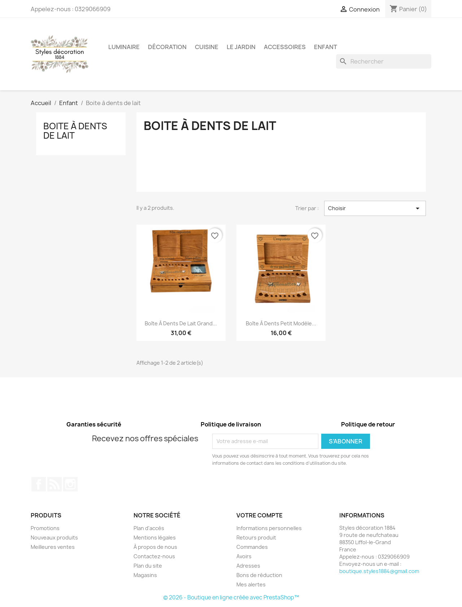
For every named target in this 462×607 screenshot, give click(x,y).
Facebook (38, 484)
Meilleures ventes (53, 546)
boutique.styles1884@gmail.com (379, 571)
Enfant (325, 47)
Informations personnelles (269, 528)
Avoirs (244, 556)
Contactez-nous (154, 556)
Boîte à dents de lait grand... (181, 323)
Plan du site (148, 565)
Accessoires (285, 47)
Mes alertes (251, 584)
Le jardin (241, 47)
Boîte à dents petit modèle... (281, 323)
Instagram (70, 484)
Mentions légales (155, 537)
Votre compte (259, 515)
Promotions (45, 528)
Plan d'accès (149, 528)
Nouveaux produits (54, 537)
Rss (54, 484)
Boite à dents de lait (75, 131)
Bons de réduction (259, 575)
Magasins (145, 575)
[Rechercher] (383, 61)
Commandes (252, 546)
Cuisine (206, 47)
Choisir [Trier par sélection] (375, 208)
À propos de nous (155, 546)
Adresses (248, 565)
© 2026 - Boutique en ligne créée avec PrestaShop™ (231, 597)
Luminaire (124, 47)
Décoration (167, 47)
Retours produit (256, 537)
